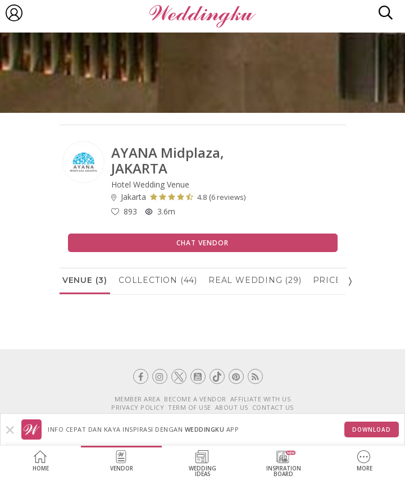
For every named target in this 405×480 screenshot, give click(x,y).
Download (371, 429)
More (364, 461)
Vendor (121, 461)
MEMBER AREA (138, 399)
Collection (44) (158, 280)
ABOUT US (231, 407)
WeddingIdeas (202, 464)
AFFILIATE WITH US (260, 399)
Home (41, 461)
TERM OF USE (189, 407)
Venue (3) (84, 280)
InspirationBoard (283, 464)
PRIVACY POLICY (137, 407)
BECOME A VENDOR (195, 399)
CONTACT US (273, 407)
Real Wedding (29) (255, 280)
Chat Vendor (202, 243)
